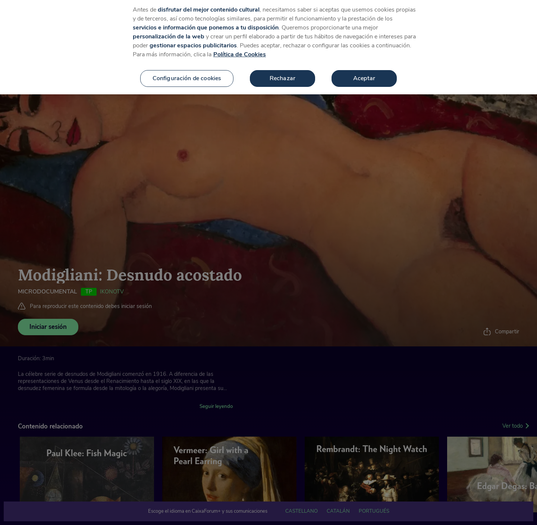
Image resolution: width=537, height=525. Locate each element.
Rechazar (282, 73)
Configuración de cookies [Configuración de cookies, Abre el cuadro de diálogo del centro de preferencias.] (187, 73)
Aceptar (364, 73)
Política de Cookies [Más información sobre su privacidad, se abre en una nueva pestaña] (239, 49)
